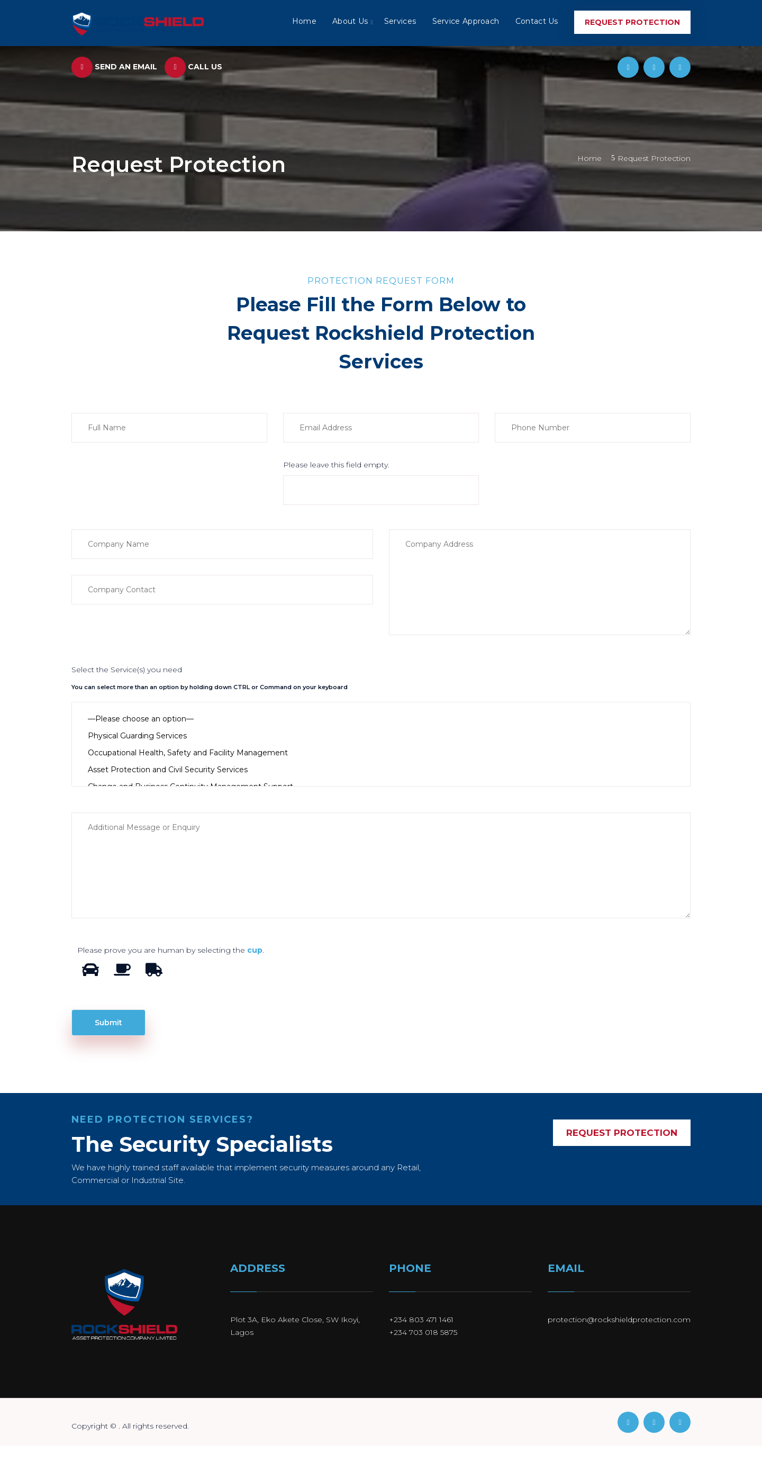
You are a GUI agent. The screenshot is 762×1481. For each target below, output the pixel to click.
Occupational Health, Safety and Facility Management (381, 752)
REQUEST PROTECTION (621, 1132)
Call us (193, 66)
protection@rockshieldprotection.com (619, 1319)
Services (400, 21)
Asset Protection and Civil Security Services (381, 769)
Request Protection (632, 22)
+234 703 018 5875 (423, 1332)
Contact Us (536, 21)
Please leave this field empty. (336, 464)
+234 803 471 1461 (421, 1319)
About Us (350, 21)
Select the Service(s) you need (126, 669)
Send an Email (114, 66)
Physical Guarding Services (381, 735)
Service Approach (466, 21)
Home (305, 21)
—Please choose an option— (381, 718)
